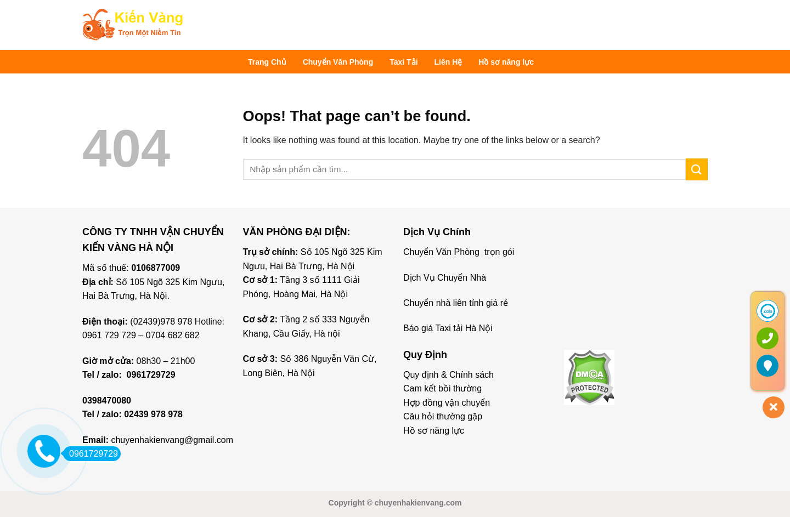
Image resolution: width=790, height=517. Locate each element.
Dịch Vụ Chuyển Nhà (444, 277)
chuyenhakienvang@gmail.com (172, 440)
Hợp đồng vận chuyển (446, 402)
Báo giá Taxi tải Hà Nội (449, 328)
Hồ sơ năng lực (506, 62)
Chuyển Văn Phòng (338, 62)
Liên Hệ (448, 62)
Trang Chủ (267, 62)
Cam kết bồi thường (442, 388)
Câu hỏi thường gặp (442, 416)
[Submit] (697, 169)
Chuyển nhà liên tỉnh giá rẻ (455, 303)
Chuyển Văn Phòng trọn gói (458, 252)
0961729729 (151, 374)
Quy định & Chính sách (448, 374)
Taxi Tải (403, 62)
